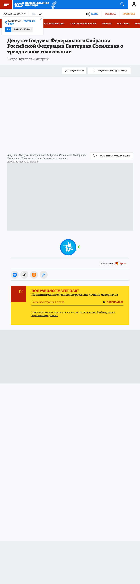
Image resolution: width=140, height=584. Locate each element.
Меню (4, 4)
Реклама (110, 13)
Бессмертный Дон (54, 23)
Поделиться (74, 71)
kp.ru (123, 263)
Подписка (129, 13)
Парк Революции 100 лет (83, 23)
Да (8, 29)
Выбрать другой (22, 29)
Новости (107, 23)
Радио (94, 13)
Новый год (123, 23)
